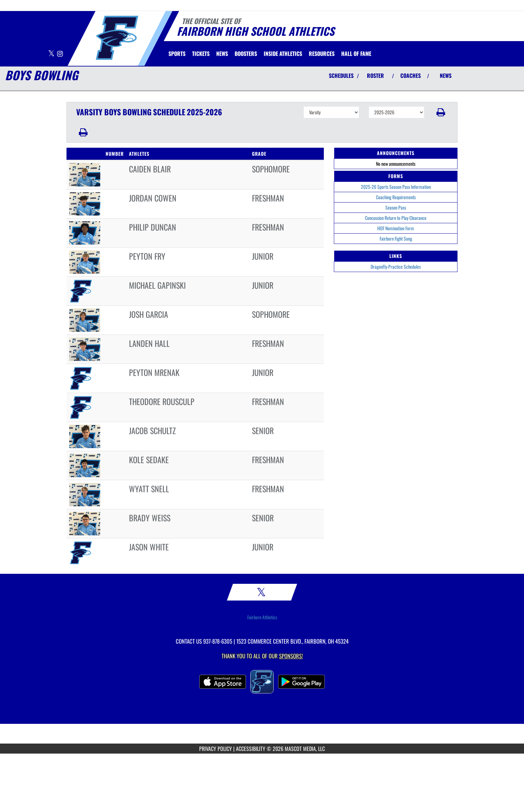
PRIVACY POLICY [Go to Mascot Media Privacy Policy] (215, 749)
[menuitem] (201, 53)
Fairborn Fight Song (396, 238)
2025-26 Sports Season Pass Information (396, 186)
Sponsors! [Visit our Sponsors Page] (291, 656)
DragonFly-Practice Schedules (396, 266)
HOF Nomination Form (395, 228)
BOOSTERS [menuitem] (246, 53)
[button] (441, 112)
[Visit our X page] (51, 53)
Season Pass (395, 207)
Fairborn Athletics (262, 617)
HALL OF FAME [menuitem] (356, 53)
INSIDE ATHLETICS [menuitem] (283, 53)
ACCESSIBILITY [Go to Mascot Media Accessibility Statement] (250, 749)
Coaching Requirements (396, 197)
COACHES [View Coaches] (410, 75)
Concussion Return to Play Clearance (395, 217)
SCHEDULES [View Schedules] (341, 75)
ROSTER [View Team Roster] (375, 75)
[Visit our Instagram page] (60, 53)
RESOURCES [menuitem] (322, 53)
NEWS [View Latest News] (445, 75)
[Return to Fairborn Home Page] (116, 37)
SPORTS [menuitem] (176, 53)
